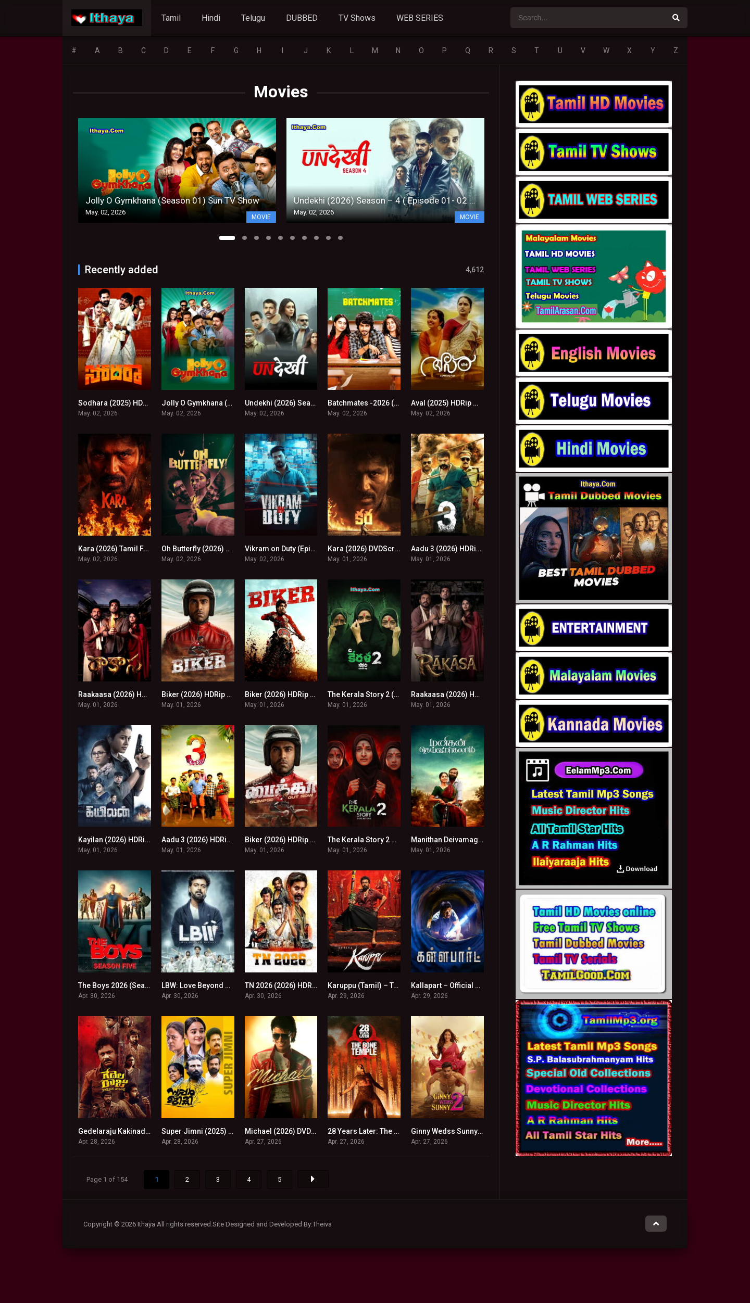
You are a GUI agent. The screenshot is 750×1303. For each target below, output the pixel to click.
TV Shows (357, 18)
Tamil (171, 18)
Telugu (253, 18)
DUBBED (302, 18)
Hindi (211, 18)
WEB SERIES (419, 18)
